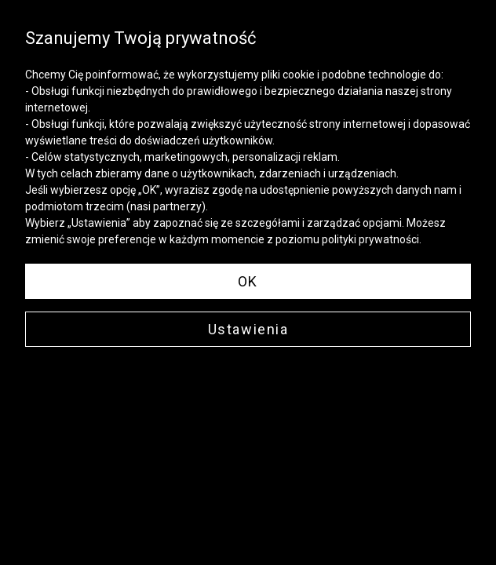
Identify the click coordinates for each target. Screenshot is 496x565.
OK (248, 281)
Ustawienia (248, 329)
